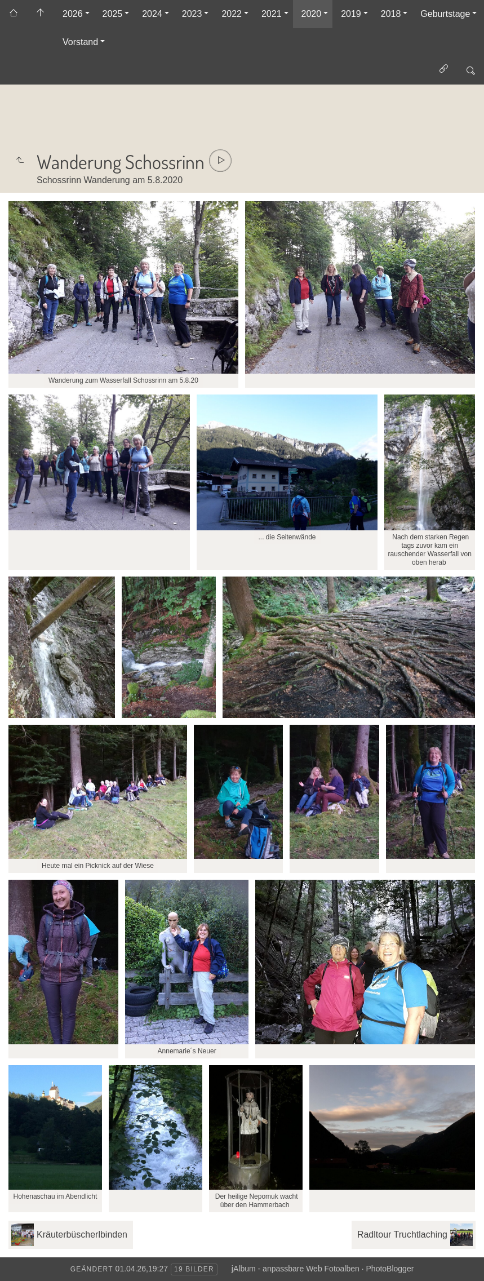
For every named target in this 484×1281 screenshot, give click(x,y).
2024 (152, 14)
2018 (391, 14)
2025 (113, 14)
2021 (271, 14)
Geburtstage (445, 14)
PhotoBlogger (390, 1268)
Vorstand (80, 42)
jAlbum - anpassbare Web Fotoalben (295, 1268)
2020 (311, 14)
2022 (231, 14)
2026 (73, 14)
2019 (351, 14)
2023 (192, 14)
